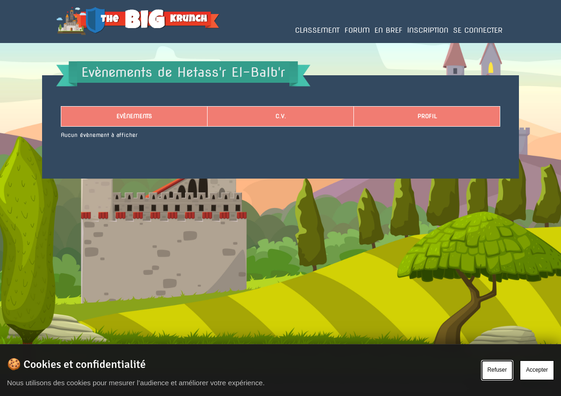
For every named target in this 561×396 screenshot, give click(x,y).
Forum (357, 30)
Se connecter (478, 30)
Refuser (497, 370)
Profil (427, 116)
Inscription (427, 30)
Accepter (537, 370)
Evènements (134, 116)
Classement (317, 30)
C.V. (280, 116)
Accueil (66, 42)
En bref (388, 30)
